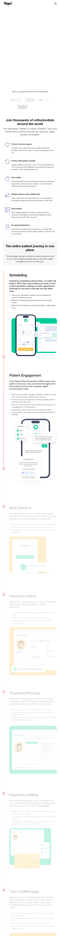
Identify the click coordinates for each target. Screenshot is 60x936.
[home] (8, 3)
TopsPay (46, 806)
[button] (55, 3)
